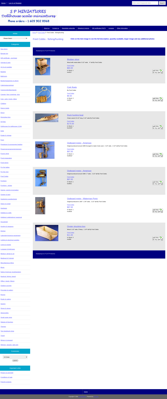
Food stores (4, 163)
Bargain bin (4, 53)
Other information (122, 28)
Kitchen (3, 231)
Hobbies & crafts (6, 213)
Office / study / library (7, 281)
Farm (2, 140)
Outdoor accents (6, 285)
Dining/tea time (5, 117)
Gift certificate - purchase (9, 58)
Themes (3, 326)
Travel (3, 335)
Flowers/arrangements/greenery (11, 149)
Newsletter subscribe (68, 28)
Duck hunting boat (75, 115)
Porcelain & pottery (7, 290)
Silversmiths (5, 313)
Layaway (111, 28)
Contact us (55, 28)
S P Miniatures (82, 396)
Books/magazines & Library (10, 81)
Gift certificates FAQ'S (99, 28)
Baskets (3, 72)
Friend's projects (6, 382)
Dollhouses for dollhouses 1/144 (11, 126)
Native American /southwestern (11, 272)
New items (4, 49)
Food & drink (5, 153)
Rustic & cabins (6, 299)
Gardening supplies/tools (9, 199)
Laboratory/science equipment (10, 235)
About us (46, 28)
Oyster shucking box (76, 226)
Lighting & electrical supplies (10, 240)
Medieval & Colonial (7, 258)
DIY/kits (3, 122)
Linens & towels (6, 245)
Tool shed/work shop (7, 331)
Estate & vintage (6, 135)
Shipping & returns (83, 28)
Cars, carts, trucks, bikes (9, 99)
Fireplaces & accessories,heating (11, 144)
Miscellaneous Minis (7, 263)
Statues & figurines (7, 322)
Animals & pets (5, 62)
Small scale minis (6, 317)
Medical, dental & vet (7, 254)
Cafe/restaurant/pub (7, 85)
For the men (5, 172)
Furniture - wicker (6, 185)
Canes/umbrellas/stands (8, 90)
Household (4, 222)
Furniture (3, 181)
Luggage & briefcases (8, 249)
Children (3, 103)
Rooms (3, 295)
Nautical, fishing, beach (8, 276)
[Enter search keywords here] (145, 3)
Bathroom (4, 76)
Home (3, 3)
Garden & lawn (5, 194)
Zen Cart (96, 396)
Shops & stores (6, 308)
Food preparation (6, 158)
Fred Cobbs (41, 32)
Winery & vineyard (7, 340)
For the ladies (5, 167)
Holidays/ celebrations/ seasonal (11, 217)
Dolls (2, 131)
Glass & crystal (5, 204)
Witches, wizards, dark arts (9, 345)
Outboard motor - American (79, 143)
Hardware (4, 208)
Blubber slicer (73, 59)
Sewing (3, 304)
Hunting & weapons (7, 226)
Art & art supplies (6, 67)
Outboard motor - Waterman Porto (82, 198)
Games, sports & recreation (10, 190)
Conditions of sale (6, 377)
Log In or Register (15, 3)
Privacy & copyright (7, 373)
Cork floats (72, 87)
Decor (3, 113)
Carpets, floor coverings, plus (10, 94)
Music (2, 267)
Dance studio (5, 108)
